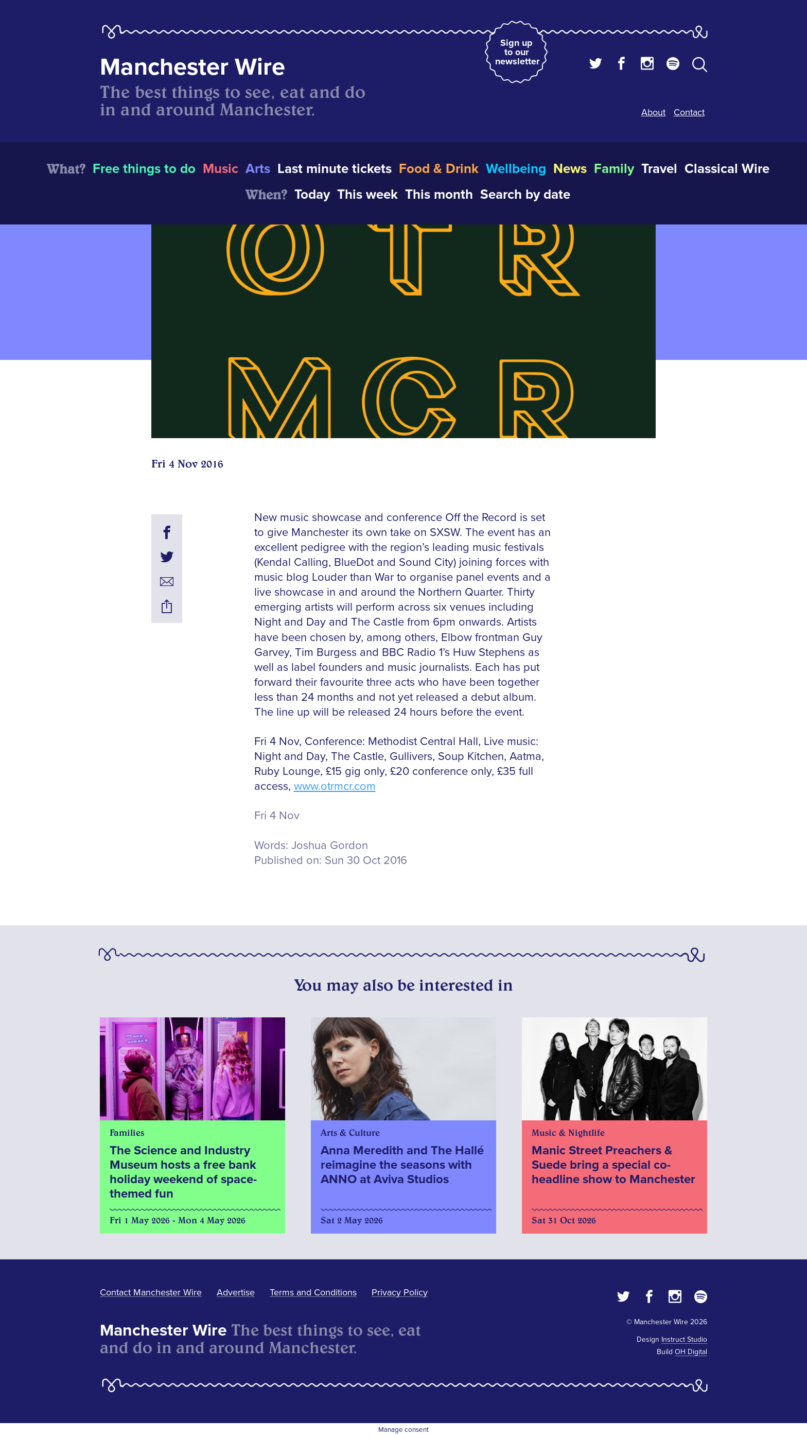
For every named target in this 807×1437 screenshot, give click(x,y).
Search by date (525, 194)
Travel (659, 169)
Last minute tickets (334, 169)
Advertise (236, 1292)
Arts (257, 169)
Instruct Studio (684, 1339)
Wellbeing (516, 169)
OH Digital (691, 1351)
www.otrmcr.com (335, 786)
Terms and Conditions (313, 1292)
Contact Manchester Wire (151, 1292)
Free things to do (144, 169)
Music (220, 169)
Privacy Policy (400, 1292)
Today (312, 194)
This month (439, 194)
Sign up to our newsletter (517, 52)
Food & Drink (439, 169)
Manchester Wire (192, 67)
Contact (689, 112)
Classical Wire (727, 169)
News (570, 169)
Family (614, 169)
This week (367, 194)
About (653, 112)
